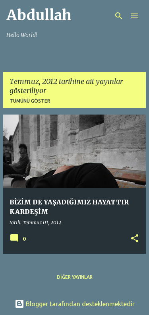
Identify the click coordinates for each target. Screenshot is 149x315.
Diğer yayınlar (75, 277)
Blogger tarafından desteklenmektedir (75, 303)
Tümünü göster (30, 100)
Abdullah (39, 15)
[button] (134, 238)
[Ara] (119, 15)
